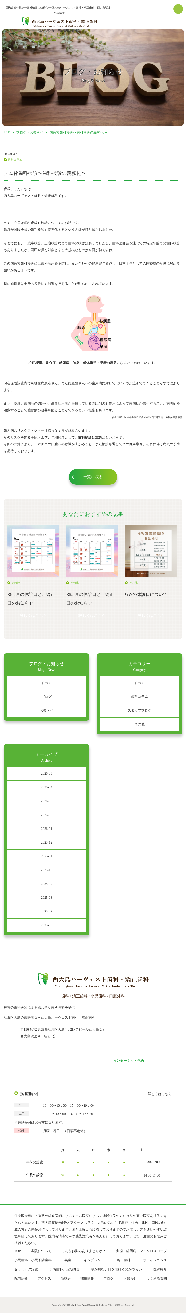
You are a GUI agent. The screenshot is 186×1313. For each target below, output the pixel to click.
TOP (17, 1251)
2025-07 (46, 911)
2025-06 (46, 925)
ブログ (46, 696)
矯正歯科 (123, 1260)
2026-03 (46, 801)
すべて (46, 683)
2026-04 (46, 787)
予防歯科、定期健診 (64, 1269)
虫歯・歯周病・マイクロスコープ (141, 1251)
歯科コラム (139, 696)
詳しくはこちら (33, 616)
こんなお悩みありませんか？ (84, 1251)
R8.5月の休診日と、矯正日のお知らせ (90, 599)
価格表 (66, 1278)
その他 (139, 724)
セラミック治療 (26, 1269)
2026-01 (46, 829)
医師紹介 (160, 1269)
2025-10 (46, 870)
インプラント (94, 1260)
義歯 (67, 1260)
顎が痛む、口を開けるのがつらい (116, 1269)
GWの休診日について (146, 594)
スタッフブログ (139, 710)
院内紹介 (21, 1278)
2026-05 (46, 773)
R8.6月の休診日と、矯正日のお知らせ (31, 599)
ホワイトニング (155, 1260)
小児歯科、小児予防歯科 (33, 1260)
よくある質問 (157, 1278)
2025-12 (46, 842)
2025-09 (46, 884)
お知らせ (46, 710)
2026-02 (46, 815)
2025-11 (46, 856)
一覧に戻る (93, 477)
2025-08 (46, 897)
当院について (41, 1251)
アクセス (44, 1278)
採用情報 (87, 1278)
